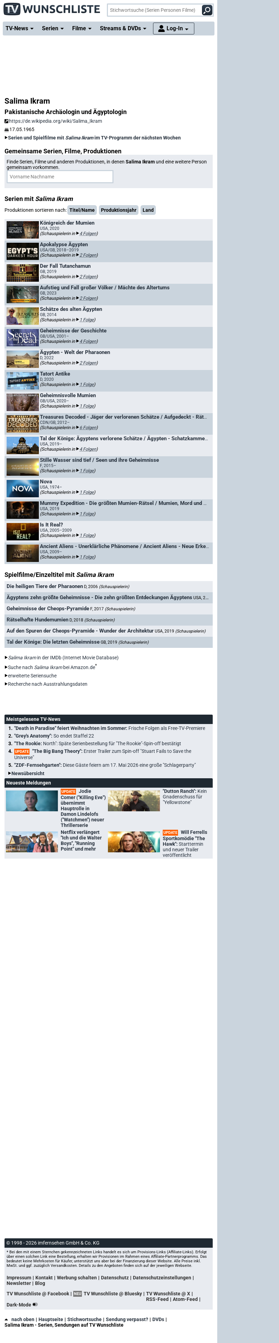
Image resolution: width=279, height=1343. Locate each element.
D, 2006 (106, 586)
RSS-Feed (157, 1299)
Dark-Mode (24, 1305)
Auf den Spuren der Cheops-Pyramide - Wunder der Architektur (80, 631)
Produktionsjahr (118, 210)
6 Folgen (87, 427)
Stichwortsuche (84, 1319)
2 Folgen (87, 255)
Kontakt (44, 1277)
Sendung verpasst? (127, 1319)
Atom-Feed (185, 1299)
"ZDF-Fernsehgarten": (105, 765)
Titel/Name (82, 210)
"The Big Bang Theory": (102, 754)
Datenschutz (115, 1277)
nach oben (19, 1319)
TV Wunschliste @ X (168, 1293)
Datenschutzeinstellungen (162, 1277)
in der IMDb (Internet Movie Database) (63, 657)
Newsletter (19, 1283)
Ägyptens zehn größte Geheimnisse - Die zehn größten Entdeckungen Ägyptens (99, 597)
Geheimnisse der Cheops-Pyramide (48, 608)
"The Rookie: (97, 743)
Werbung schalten (77, 1277)
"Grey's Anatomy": (54, 736)
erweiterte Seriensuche (32, 675)
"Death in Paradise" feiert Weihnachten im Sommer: (109, 728)
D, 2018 (92, 620)
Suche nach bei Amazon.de (51, 667)
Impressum (19, 1277)
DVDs (158, 1319)
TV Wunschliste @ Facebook (38, 1293)
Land (148, 210)
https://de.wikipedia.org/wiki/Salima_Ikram (53, 121)
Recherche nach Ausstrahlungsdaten (47, 684)
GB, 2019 (125, 642)
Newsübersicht (27, 773)
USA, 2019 (180, 631)
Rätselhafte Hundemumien (37, 620)
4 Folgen (87, 233)
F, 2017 (112, 608)
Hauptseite (51, 1319)
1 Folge (86, 319)
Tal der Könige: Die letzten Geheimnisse (53, 642)
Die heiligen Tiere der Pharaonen (45, 586)
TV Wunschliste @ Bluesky (113, 1293)
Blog (40, 1283)
